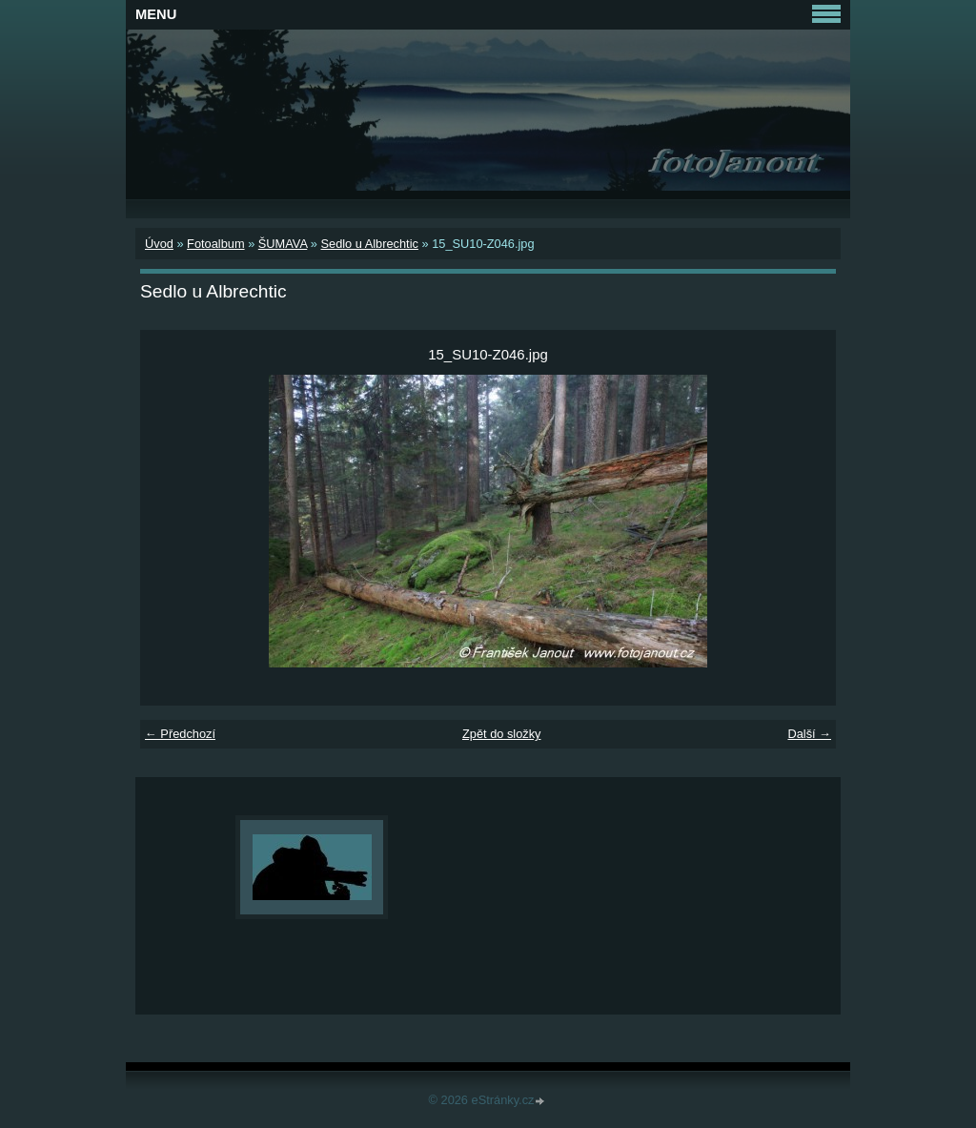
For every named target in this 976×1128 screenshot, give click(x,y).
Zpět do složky (501, 734)
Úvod (159, 243)
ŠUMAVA (282, 243)
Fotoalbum (215, 243)
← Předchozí (180, 734)
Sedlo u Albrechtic (368, 243)
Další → (809, 734)
